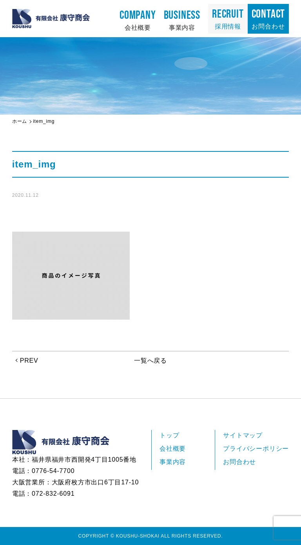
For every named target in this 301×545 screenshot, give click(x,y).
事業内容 (182, 19)
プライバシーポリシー (256, 448)
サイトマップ (243, 435)
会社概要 (138, 19)
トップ (169, 435)
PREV (29, 360)
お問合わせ (268, 18)
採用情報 (228, 18)
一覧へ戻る (150, 360)
